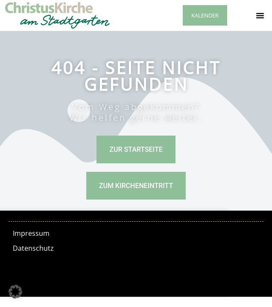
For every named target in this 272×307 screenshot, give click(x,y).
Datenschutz (33, 248)
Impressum (31, 233)
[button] (260, 15)
